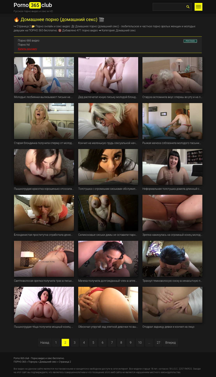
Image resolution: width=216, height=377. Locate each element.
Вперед (170, 342)
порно (93, 26)
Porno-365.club (21, 358)
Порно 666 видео (28, 40)
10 (140, 342)
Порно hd (24, 44)
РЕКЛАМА (190, 41)
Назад (44, 342)
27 (158, 342)
